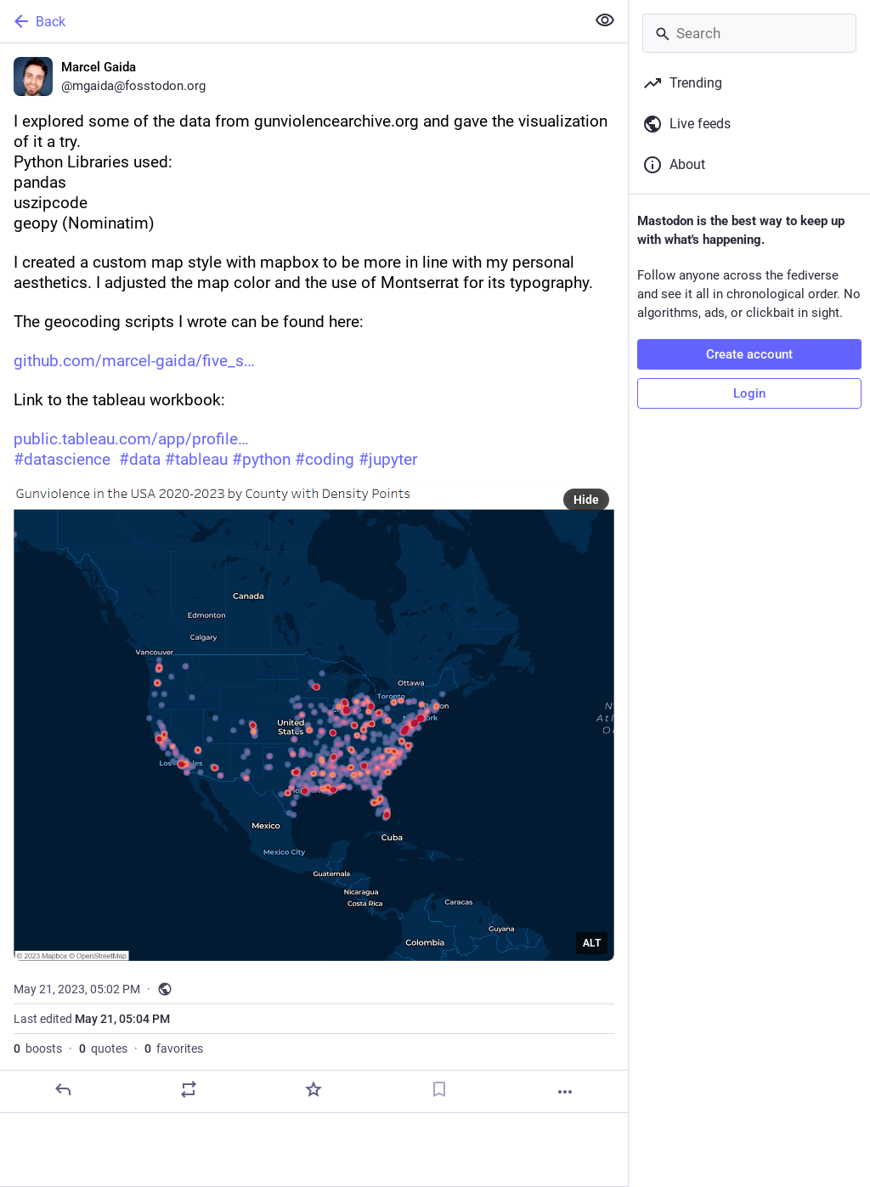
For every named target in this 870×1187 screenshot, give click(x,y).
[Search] (749, 33)
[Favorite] (313, 1089)
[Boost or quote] (188, 1089)
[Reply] (63, 1089)
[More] (565, 1092)
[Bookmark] (439, 1089)
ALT (592, 943)
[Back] (291, 21)
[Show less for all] (605, 20)
